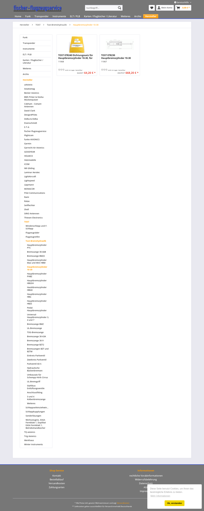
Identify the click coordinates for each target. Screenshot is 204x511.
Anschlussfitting (34, 392)
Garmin (27, 143)
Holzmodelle (30, 160)
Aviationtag (29, 88)
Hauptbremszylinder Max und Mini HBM (37, 261)
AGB (146, 487)
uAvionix (28, 84)
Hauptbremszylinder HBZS (37, 302)
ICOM (26, 164)
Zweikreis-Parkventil (36, 359)
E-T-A (26, 127)
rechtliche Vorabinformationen (146, 475)
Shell (26, 209)
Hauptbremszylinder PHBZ (37, 275)
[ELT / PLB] (75, 16)
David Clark (29, 110)
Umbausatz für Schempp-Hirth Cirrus (37, 376)
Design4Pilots (30, 114)
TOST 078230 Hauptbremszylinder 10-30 (116, 56)
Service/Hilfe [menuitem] (181, 2)
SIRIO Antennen (31, 213)
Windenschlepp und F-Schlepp (36, 227)
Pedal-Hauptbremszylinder (37, 309)
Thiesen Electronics (33, 217)
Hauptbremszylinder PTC (37, 246)
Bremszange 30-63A (36, 336)
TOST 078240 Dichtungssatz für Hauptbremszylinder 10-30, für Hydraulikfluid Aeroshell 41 (75, 56)
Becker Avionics (31, 93)
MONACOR (29, 188)
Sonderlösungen (33, 415)
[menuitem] (104, 8)
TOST (26, 221)
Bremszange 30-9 (35, 340)
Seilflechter (29, 205)
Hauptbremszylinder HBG (37, 295)
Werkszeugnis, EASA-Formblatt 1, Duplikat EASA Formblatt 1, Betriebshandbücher (36, 423)
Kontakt (56, 475)
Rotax (27, 201)
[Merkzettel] (152, 8)
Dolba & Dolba (31, 118)
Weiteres (27, 68)
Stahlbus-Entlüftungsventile (35, 387)
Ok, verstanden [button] (174, 503)
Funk (25, 37)
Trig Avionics (30, 436)
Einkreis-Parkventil (36, 355)
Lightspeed (29, 180)
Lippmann (29, 184)
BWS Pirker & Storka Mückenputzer (33, 98)
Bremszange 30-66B (36, 251)
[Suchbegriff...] (104, 8)
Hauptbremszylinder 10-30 (37, 268)
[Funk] (28, 16)
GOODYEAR (29, 151)
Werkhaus (29, 440)
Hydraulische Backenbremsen (34, 369)
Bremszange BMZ (35, 324)
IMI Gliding (29, 168)
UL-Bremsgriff (33, 381)
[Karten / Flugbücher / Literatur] (100, 16)
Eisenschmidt (30, 123)
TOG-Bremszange (35, 332)
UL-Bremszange (34, 328)
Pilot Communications (34, 193)
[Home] (18, 16)
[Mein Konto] (165, 8)
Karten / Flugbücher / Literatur (33, 61)
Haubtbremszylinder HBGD (37, 288)
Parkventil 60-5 (34, 363)
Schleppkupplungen (35, 411)
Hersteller (27, 79)
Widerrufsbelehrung (146, 479)
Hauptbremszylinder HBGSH (37, 282)
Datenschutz (146, 483)
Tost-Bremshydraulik (36, 241)
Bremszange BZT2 (35, 344)
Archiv (26, 74)
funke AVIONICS (32, 139)
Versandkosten (57, 483)
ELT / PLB (27, 54)
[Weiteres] (125, 16)
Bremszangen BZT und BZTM (38, 350)
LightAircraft (30, 176)
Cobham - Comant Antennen (32, 105)
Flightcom (28, 135)
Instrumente (29, 48)
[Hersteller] (150, 16)
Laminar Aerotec (32, 172)
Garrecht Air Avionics (34, 147)
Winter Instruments (33, 444)
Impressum (146, 491)
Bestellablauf (57, 479)
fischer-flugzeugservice (35, 131)
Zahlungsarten (56, 487)
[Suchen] (120, 8)
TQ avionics (29, 432)
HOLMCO (28, 156)
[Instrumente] (59, 16)
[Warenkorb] (183, 8)
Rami (26, 197)
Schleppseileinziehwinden (38, 407)
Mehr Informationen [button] (160, 496)
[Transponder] (42, 16)
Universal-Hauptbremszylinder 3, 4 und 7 (38, 317)
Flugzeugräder (32, 232)
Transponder (29, 43)
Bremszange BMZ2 (36, 256)
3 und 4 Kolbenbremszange (36, 398)
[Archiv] (137, 16)
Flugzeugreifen (33, 236)
